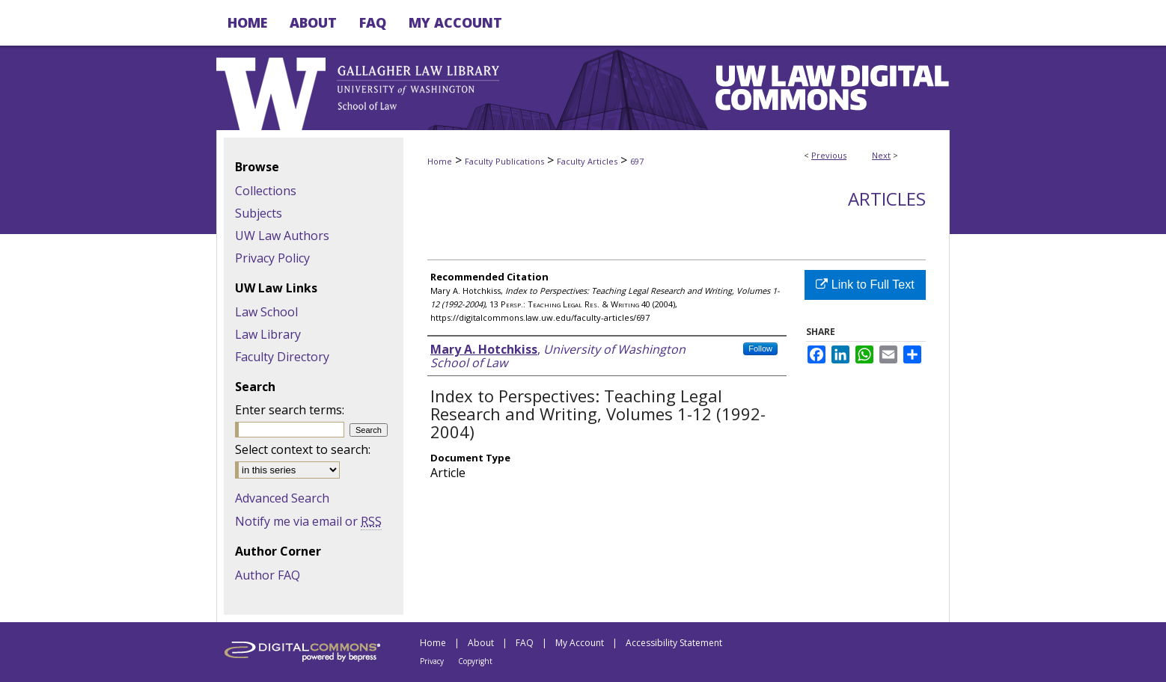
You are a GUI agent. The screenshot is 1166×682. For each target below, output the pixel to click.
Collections (265, 190)
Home (439, 161)
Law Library (268, 334)
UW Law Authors (282, 235)
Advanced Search (282, 498)
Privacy (432, 661)
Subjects (258, 213)
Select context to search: (302, 449)
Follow (760, 348)
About (481, 642)
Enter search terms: (289, 410)
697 (637, 161)
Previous (828, 155)
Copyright (475, 661)
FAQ (525, 642)
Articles (887, 198)
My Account (579, 642)
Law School (266, 312)
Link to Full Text (865, 284)
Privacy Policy (272, 258)
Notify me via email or (308, 521)
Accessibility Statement (674, 642)
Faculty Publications (504, 161)
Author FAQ (267, 575)
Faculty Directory (282, 356)
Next (881, 155)
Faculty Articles (587, 161)
